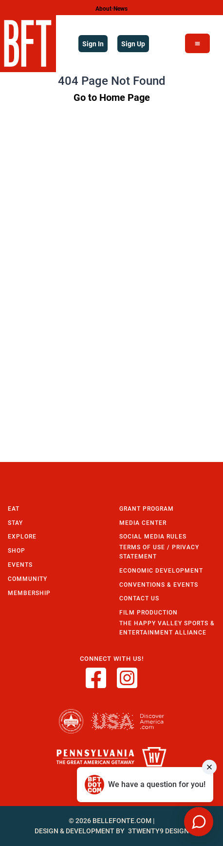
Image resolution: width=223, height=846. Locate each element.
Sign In (93, 43)
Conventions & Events (158, 584)
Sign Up (133, 43)
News (120, 8)
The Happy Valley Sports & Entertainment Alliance (167, 627)
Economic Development (161, 570)
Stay (15, 522)
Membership (29, 592)
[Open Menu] (197, 43)
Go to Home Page (112, 97)
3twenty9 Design (158, 831)
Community (27, 578)
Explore (22, 536)
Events (20, 564)
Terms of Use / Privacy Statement (159, 551)
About (103, 8)
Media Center (143, 522)
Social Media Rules (152, 536)
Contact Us (139, 598)
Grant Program (146, 508)
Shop (16, 550)
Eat (13, 508)
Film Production (148, 612)
